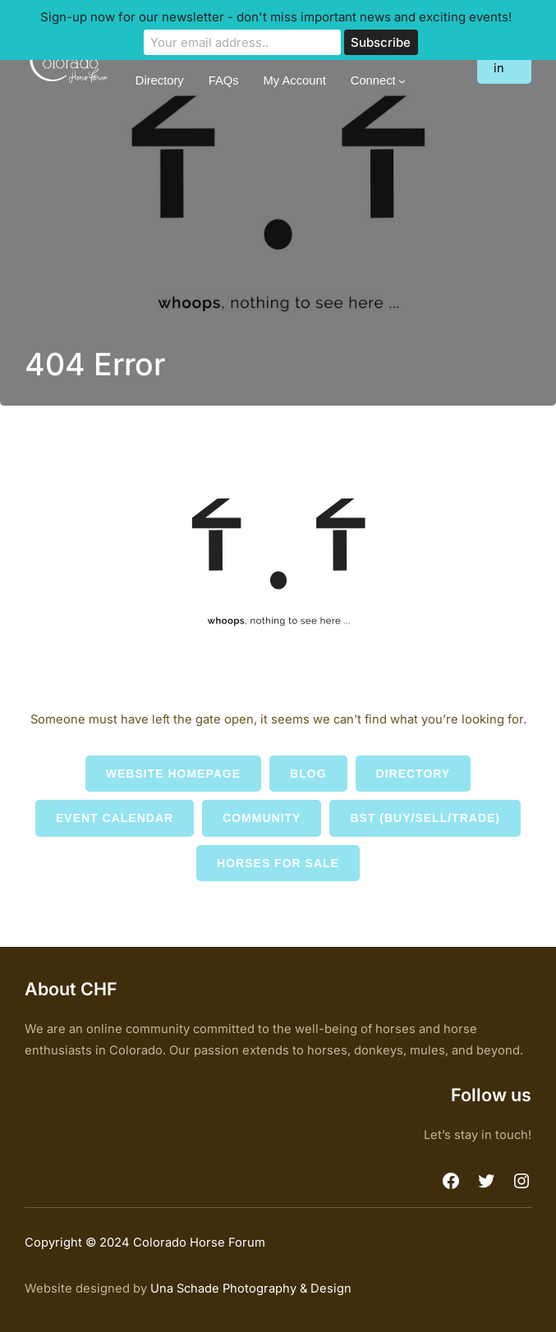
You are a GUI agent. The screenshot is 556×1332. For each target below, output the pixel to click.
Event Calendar (114, 817)
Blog (308, 773)
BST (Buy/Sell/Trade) (425, 817)
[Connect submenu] (402, 81)
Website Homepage (173, 773)
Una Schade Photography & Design (251, 1288)
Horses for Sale (278, 863)
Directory (413, 773)
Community (262, 817)
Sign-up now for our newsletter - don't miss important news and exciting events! (276, 17)
